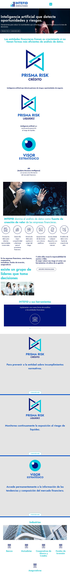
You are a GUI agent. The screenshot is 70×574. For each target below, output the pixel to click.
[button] (50, 4)
